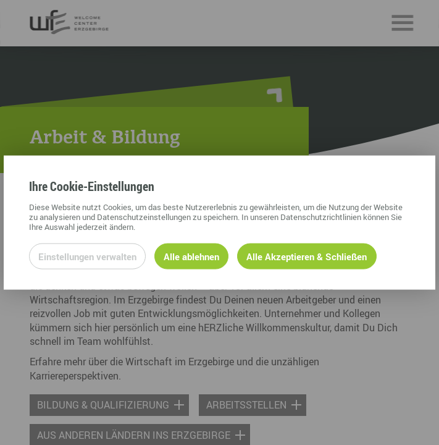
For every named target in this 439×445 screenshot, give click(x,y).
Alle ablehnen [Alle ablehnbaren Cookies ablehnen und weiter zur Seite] (191, 256)
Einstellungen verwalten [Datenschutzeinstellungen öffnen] (87, 256)
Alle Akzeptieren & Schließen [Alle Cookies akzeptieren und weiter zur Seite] (306, 256)
